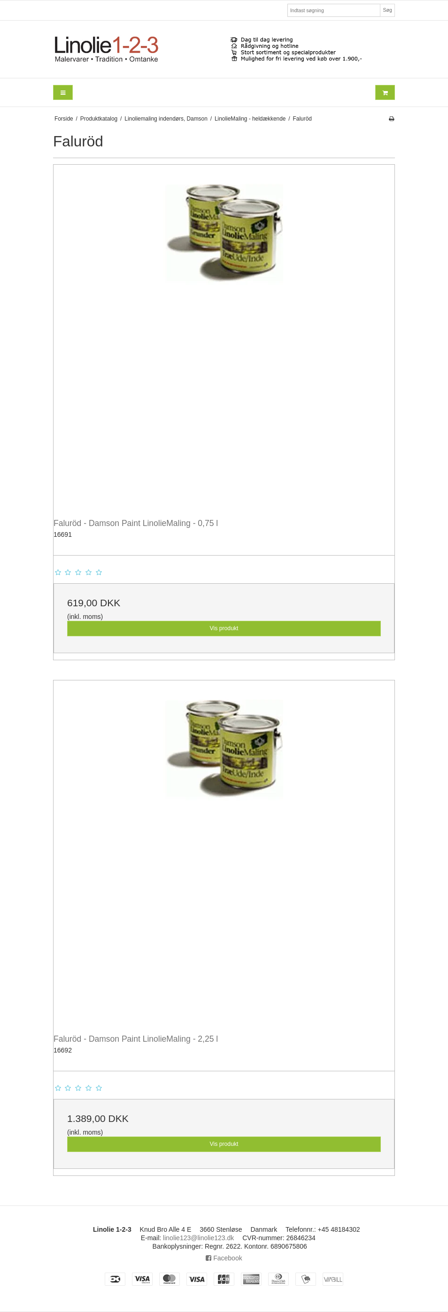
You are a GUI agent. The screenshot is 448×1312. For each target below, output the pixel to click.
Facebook (224, 1258)
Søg (387, 10)
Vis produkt (223, 628)
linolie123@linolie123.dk (198, 1238)
